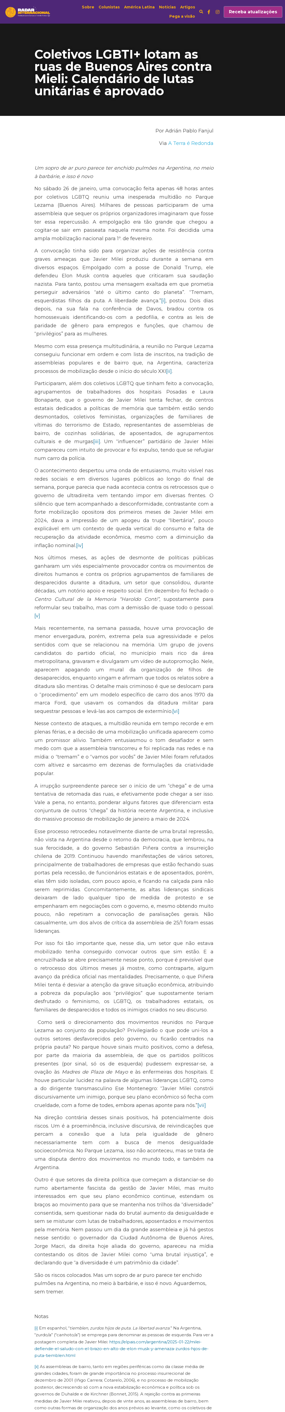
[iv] (133, 487)
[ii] (45, 346)
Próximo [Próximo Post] (155, 1346)
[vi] (205, 620)
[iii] (205, 400)
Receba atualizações (253, 11)
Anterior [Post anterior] (44, 1346)
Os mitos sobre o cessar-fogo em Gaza (87, 1358)
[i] (83, 284)
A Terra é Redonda (227, 143)
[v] (183, 541)
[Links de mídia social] (209, 12)
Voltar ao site (49, 1379)
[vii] (229, 956)
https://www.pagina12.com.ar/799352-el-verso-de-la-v (89, 1254)
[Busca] (201, 12)
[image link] (28, 11)
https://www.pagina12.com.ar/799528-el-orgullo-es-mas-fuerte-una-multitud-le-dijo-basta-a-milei (141, 1294)
